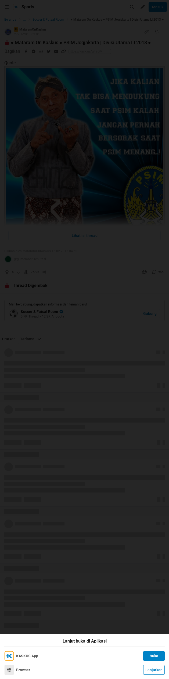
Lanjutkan (154, 670)
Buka (154, 656)
